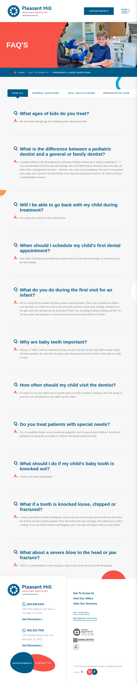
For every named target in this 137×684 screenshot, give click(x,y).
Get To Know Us (83, 593)
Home (19, 72)
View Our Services (85, 603)
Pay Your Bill (81, 613)
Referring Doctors (85, 618)
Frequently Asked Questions (72, 72)
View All (18, 93)
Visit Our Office (83, 598)
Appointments (99, 11)
